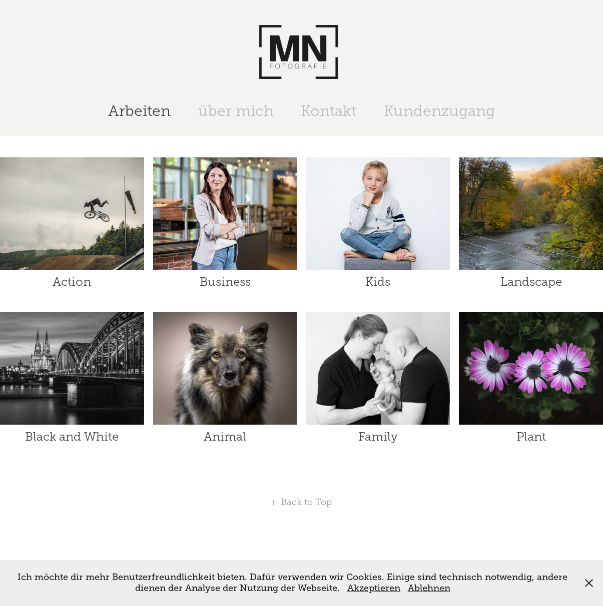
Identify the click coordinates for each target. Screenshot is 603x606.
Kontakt (328, 110)
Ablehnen (429, 588)
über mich (236, 110)
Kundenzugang (439, 110)
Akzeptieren (373, 588)
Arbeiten (139, 110)
